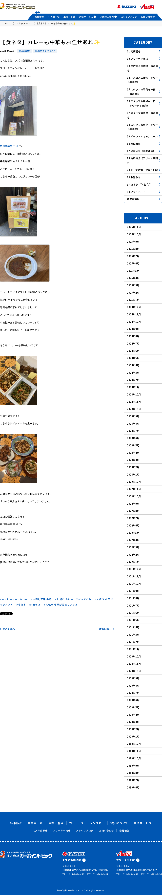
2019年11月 (134, 751)
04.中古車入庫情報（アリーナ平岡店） (143, 80)
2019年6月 (133, 787)
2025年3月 (133, 285)
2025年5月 (133, 270)
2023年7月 (133, 431)
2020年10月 (134, 671)
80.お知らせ (143, 177)
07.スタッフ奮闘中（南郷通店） (143, 115)
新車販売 (39, 16)
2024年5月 (133, 358)
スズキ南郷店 (40, 830)
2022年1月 (133, 562)
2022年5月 (133, 532)
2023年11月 (134, 401)
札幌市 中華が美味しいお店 (62, 604)
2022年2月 (133, 554)
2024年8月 (133, 336)
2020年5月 (133, 707)
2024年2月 (133, 380)
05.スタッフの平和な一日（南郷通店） (143, 92)
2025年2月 (133, 292)
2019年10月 (134, 758)
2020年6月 (133, 700)
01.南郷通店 (24, 50)
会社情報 (124, 830)
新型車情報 (143, 199)
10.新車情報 (143, 143)
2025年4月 (133, 278)
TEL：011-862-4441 (73, 874)
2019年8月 (133, 773)
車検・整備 (69, 16)
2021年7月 (133, 605)
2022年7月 (133, 518)
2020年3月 (133, 722)
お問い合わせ (148, 16)
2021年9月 (133, 591)
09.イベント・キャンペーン (143, 136)
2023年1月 (133, 474)
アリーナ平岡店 (62, 830)
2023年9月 (133, 416)
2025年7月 (133, 256)
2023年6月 (133, 438)
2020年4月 (133, 714)
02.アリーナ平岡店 (143, 58)
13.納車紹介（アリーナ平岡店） (143, 160)
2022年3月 (133, 547)
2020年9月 (133, 678)
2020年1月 (133, 736)
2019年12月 (134, 743)
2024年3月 (133, 372)
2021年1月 (133, 649)
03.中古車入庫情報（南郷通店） (143, 68)
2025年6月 (133, 263)
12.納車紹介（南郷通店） (143, 151)
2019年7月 (133, 780)
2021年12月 (134, 569)
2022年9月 (133, 503)
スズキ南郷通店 (74, 860)
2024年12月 (134, 307)
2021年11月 (134, 576)
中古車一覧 (54, 16)
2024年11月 (134, 314)
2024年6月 (133, 350)
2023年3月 (133, 460)
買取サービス (143, 823)
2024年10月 (134, 321)
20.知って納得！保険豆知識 (143, 170)
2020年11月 (134, 663)
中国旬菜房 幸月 (9, 146)
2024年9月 (133, 329)
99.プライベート (143, 192)
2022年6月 (133, 525)
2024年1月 (133, 387)
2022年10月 (134, 496)
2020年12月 (134, 656)
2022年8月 (133, 511)
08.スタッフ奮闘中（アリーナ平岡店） (143, 127)
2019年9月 (133, 765)
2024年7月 (133, 343)
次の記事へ (106, 629)
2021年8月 (133, 598)
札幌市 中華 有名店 (29, 604)
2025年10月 (134, 234)
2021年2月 (133, 642)
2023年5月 (133, 445)
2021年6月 (133, 612)
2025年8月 (133, 249)
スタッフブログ (129, 16)
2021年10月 (134, 583)
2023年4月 (133, 452)
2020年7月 (133, 693)
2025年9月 (133, 241)
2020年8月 (133, 685)
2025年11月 (134, 227)
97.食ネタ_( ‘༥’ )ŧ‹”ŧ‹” (45, 50)
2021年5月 (133, 620)
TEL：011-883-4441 (127, 874)
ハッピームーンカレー (15, 599)
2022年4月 (133, 540)
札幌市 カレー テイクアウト (74, 599)
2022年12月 (134, 481)
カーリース (76, 823)
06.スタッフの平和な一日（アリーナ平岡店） (143, 103)
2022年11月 (134, 489)
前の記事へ (7, 629)
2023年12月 (134, 394)
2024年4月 (133, 365)
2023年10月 (134, 409)
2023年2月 (133, 467)
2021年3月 (133, 634)
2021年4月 (133, 627)
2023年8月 (133, 423)
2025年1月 (133, 300)
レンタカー (97, 823)
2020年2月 (133, 729)
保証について (119, 823)
